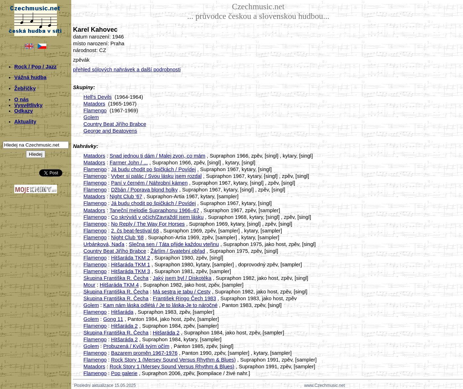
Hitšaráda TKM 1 (130, 264)
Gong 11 (113, 319)
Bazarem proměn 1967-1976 (144, 353)
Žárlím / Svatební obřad (178, 251)
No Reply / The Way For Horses (148, 224)
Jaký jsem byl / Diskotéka (182, 278)
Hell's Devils (97, 97)
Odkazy (23, 111)
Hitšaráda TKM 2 (130, 258)
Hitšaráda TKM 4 (119, 285)
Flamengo (94, 110)
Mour (89, 285)
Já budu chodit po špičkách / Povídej (153, 169)
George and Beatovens (110, 131)
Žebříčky (25, 88)
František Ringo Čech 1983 (184, 298)
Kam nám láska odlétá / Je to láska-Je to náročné (160, 305)
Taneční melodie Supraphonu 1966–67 (154, 210)
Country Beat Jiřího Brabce (114, 124)
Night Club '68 (127, 237)
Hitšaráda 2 (124, 326)
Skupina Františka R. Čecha (115, 278)
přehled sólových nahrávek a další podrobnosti (127, 69)
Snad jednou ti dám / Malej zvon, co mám (158, 156)
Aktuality (25, 121)
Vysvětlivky (28, 105)
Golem (91, 117)
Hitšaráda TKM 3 (130, 271)
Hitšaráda (122, 312)
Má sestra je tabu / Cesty (181, 292)
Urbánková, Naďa (103, 244)
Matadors (94, 104)
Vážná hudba (30, 77)
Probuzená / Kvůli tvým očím (136, 346)
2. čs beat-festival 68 (135, 231)
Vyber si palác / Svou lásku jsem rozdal (156, 176)
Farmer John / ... (129, 162)
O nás (21, 99)
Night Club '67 (126, 196)
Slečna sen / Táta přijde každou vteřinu (174, 244)
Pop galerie (124, 373)
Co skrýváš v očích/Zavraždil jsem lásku (157, 217)
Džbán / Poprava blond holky (144, 190)
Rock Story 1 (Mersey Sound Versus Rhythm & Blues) (173, 360)
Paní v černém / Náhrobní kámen (149, 183)
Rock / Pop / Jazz (35, 67)
